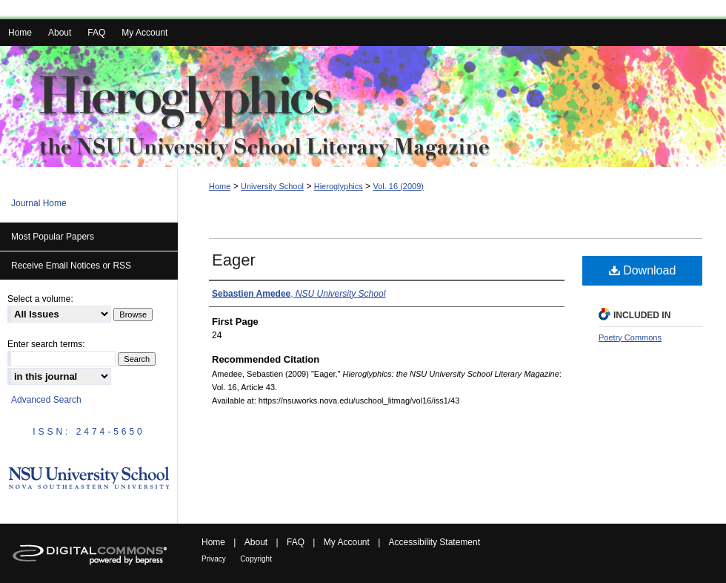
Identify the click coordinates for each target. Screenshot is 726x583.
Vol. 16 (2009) (398, 186)
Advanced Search (46, 400)
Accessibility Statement (434, 542)
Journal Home (39, 203)
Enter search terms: (46, 344)
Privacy (214, 559)
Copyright (256, 559)
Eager (234, 260)
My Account (347, 542)
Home (219, 186)
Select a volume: (40, 299)
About (255, 542)
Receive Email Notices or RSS (71, 265)
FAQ (295, 542)
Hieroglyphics (338, 186)
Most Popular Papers (52, 236)
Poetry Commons (630, 337)
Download (642, 270)
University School (272, 186)
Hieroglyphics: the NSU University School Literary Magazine (363, 106)
